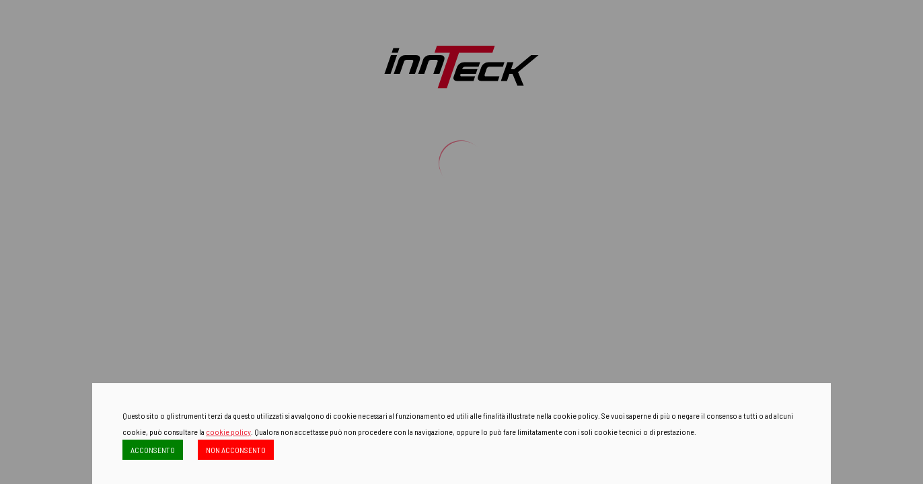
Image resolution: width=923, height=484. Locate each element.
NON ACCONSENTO (236, 449)
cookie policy (228, 431)
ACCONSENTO (153, 449)
